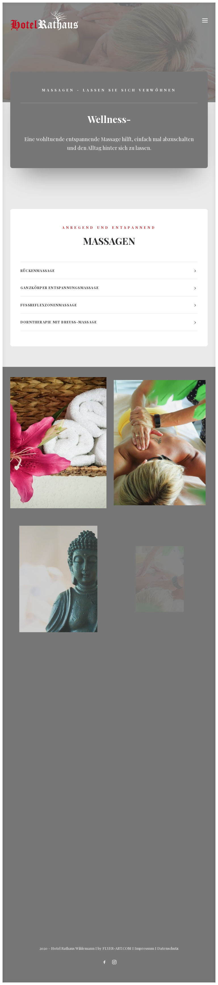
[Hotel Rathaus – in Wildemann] (44, 20)
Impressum (144, 948)
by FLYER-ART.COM (114, 948)
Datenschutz (168, 948)
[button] (205, 20)
